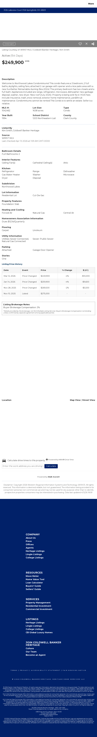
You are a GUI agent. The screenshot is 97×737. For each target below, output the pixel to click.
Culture (30, 648)
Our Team (31, 652)
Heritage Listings (35, 551)
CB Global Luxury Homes (39, 632)
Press (29, 541)
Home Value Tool (35, 579)
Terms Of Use (18, 733)
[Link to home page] (3, 4)
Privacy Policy (33, 733)
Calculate (51, 466)
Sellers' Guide (33, 589)
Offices (30, 544)
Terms (14, 670)
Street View (88, 400)
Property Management (38, 602)
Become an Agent (35, 655)
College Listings (34, 557)
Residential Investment (38, 606)
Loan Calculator (34, 582)
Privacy (24, 670)
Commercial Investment (39, 609)
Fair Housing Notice (74, 670)
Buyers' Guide (33, 586)
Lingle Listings (34, 554)
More (91, 4)
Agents (30, 548)
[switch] (80, 43)
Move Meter (32, 576)
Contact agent (9, 44)
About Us (31, 538)
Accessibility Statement (45, 670)
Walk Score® (54, 477)
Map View (75, 400)
